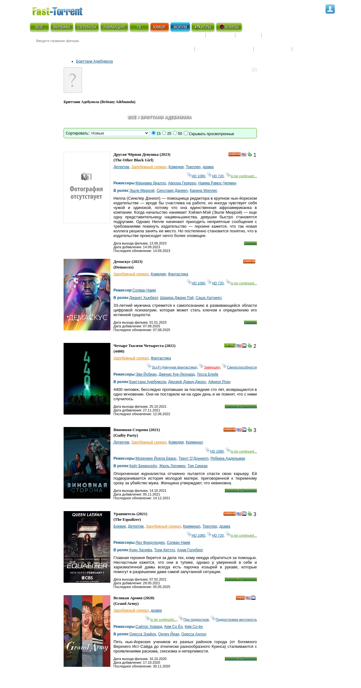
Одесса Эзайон (142, 634)
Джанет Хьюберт (143, 298)
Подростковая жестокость (234, 619)
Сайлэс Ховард (149, 626)
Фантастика (178, 274)
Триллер (193, 167)
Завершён (209, 367)
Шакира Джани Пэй (177, 298)
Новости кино (176, 45)
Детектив (121, 167)
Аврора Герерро (182, 183)
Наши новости (273, 45)
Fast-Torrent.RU (64, 10)
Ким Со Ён (173, 626)
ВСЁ (39, 27)
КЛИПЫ (229, 26)
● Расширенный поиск (116, 48)
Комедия (176, 167)
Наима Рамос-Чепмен (217, 183)
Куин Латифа (140, 550)
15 (158, 133)
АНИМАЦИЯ (114, 27)
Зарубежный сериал (148, 167)
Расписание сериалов (288, 38)
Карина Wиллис (203, 190)
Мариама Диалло (151, 183)
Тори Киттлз (164, 550)
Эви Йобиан (146, 374)
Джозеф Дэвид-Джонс (187, 382)
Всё (132, 117)
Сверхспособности (239, 367)
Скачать (250, 243)
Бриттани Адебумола (94, 61)
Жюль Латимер (172, 466)
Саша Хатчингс (208, 298)
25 (169, 133)
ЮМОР (159, 27)
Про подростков (194, 619)
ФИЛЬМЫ (61, 27)
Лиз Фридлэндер (150, 542)
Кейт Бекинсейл (143, 466)
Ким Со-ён (194, 626)
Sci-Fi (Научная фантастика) (172, 367)
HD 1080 (196, 176)
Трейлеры (305, 45)
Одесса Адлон (193, 634)
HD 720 (215, 176)
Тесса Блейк (207, 374)
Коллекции (220, 38)
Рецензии (248, 38)
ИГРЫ (202, 26)
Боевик (119, 526)
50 (180, 133)
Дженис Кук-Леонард (177, 374)
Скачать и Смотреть (241, 406)
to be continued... (241, 176)
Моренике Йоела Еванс (156, 458)
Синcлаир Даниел (172, 190)
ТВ (139, 27)
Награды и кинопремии (224, 45)
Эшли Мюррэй (141, 190)
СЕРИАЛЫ (87, 27)
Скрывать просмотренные (211, 134)
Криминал (194, 442)
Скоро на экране (183, 38)
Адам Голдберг (190, 550)
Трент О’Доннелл (194, 458)
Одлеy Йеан (168, 634)
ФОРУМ (180, 27)
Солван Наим (144, 290)
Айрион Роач (219, 382)
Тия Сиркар (198, 466)
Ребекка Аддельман (227, 458)
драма (208, 167)
